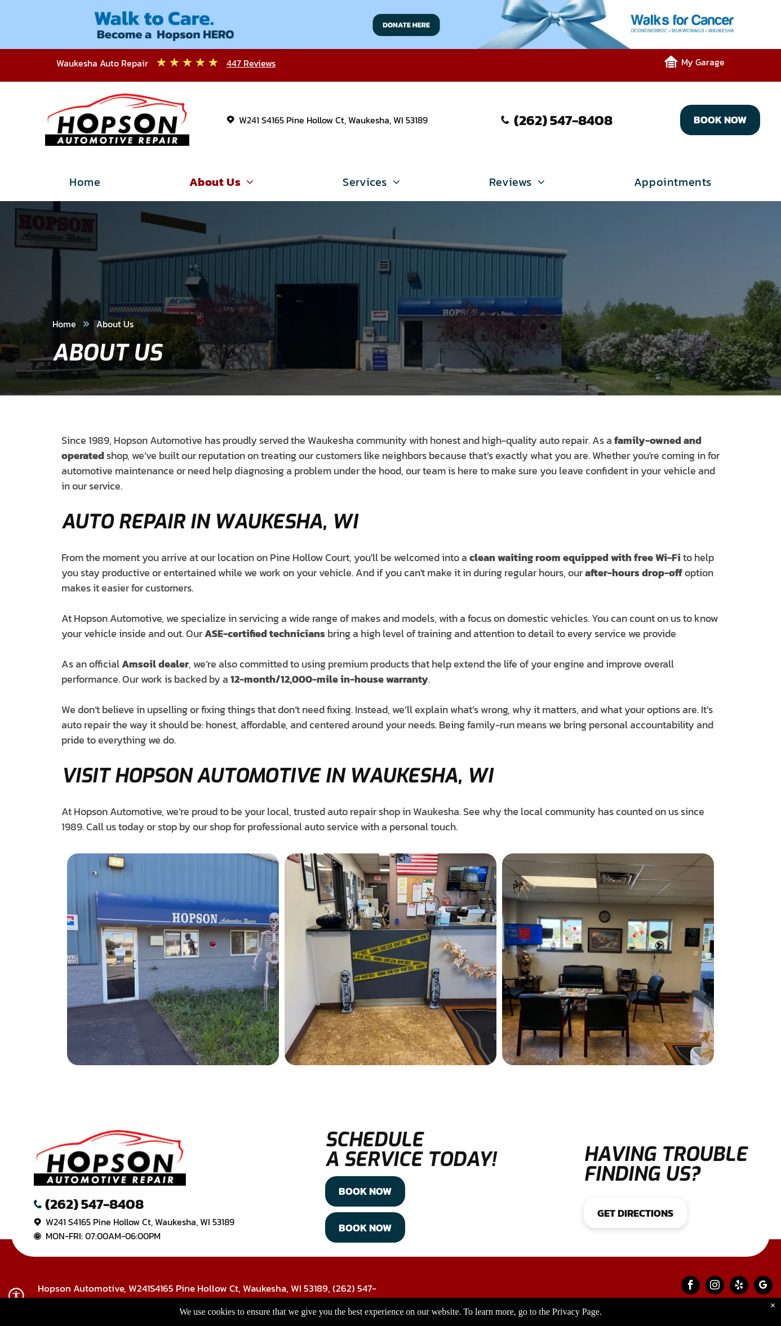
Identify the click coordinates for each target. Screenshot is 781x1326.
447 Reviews (251, 63)
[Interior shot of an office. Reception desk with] (390, 959)
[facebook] (690, 1286)
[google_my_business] (763, 1286)
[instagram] (714, 1286)
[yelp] (739, 1286)
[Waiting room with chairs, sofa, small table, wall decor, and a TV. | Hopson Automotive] (608, 959)
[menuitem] (84, 184)
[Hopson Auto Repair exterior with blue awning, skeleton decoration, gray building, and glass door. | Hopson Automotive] (173, 959)
